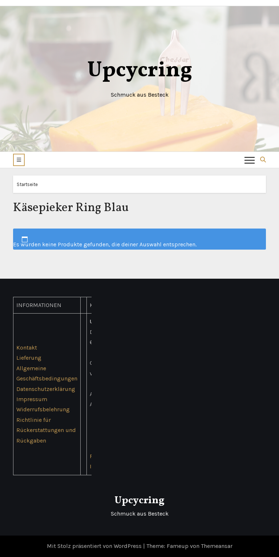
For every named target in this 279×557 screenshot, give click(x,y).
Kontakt (26, 347)
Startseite (27, 184)
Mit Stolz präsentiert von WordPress (95, 545)
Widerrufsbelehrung (43, 409)
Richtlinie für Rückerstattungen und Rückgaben (46, 430)
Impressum (31, 399)
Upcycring (139, 71)
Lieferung (28, 357)
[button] (19, 160)
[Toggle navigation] (249, 160)
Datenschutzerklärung (45, 389)
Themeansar (216, 545)
